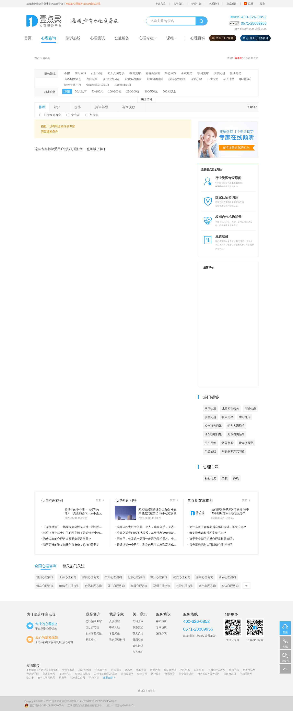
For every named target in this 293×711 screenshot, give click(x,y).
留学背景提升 (186, 674)
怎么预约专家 (94, 621)
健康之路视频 (82, 674)
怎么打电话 (92, 627)
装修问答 (94, 677)
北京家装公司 (77, 677)
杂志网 (128, 670)
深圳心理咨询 (90, 577)
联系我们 (214, 3)
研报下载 (234, 670)
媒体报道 (138, 645)
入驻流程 (114, 621)
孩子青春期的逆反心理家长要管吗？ (211, 538)
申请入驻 (114, 627)
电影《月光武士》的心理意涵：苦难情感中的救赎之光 (72, 532)
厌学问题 (219, 73)
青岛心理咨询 (45, 585)
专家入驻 (160, 3)
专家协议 (161, 627)
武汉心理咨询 (181, 577)
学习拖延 (245, 79)
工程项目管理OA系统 (105, 674)
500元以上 (169, 91)
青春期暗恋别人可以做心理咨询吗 (209, 544)
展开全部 (146, 99)
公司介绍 (138, 621)
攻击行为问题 (111, 79)
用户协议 (161, 621)
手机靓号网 (101, 670)
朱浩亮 (218, 186)
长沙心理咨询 (184, 585)
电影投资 (141, 670)
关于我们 (178, 3)
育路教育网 (230, 674)
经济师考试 (170, 670)
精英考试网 (249, 670)
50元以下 (81, 91)
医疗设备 (156, 674)
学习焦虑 (203, 73)
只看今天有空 (52, 114)
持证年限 (104, 107)
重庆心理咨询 (158, 577)
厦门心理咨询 (116, 585)
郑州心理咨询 (161, 585)
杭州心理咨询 (45, 577)
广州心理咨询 (113, 577)
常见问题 (114, 633)
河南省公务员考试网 (209, 674)
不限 (67, 73)
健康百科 (142, 674)
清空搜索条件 (49, 131)
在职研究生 (65, 674)
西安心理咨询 (227, 577)
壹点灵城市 (68, 670)
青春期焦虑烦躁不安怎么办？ (206, 532)
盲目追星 (92, 79)
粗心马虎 (210, 478)
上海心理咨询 (67, 577)
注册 (250, 3)
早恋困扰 (170, 73)
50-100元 (97, 91)
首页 (37, 58)
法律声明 (161, 633)
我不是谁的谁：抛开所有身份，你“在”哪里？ (70, 544)
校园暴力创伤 (177, 79)
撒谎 (236, 478)
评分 (60, 107)
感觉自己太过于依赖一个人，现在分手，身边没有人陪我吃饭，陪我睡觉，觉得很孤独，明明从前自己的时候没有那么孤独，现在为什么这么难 (146, 526)
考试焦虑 (186, 73)
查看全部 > (109, 677)
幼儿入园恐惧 (116, 73)
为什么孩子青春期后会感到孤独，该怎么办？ (216, 526)
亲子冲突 (228, 79)
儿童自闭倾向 (155, 79)
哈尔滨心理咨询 (69, 585)
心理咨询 (87, 701)
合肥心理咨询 (93, 585)
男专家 (94, 114)
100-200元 (114, 91)
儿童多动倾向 (133, 79)
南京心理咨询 (204, 577)
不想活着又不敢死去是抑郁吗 (42, 670)
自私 (224, 478)
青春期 (46, 58)
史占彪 (235, 183)
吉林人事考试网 (46, 677)
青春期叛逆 (153, 73)
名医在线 (116, 670)
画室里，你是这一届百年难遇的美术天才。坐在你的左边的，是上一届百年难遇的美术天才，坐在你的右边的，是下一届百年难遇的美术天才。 (146, 538)
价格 (80, 107)
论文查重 (199, 670)
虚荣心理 (196, 79)
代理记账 (185, 670)
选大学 (30, 677)
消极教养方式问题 (97, 85)
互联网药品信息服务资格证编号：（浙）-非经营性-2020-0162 (101, 705)
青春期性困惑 (72, 79)
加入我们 (138, 651)
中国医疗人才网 (216, 670)
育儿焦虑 (235, 73)
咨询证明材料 (117, 639)
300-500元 (151, 91)
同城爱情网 (246, 674)
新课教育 (170, 674)
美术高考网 (49, 674)
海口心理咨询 (230, 585)
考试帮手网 (32, 674)
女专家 (75, 114)
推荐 (42, 107)
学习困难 (80, 73)
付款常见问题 (94, 633)
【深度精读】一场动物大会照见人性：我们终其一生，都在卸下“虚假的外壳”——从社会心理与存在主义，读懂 (72, 526)
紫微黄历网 (127, 674)
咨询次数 (131, 107)
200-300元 (133, 91)
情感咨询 (155, 670)
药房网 (62, 677)
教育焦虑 (135, 73)
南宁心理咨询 (207, 585)
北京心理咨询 (136, 577)
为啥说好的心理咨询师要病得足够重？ (66, 538)
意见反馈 (231, 3)
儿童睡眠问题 (122, 85)
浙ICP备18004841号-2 (104, 701)
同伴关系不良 (72, 85)
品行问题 (97, 73)
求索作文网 (85, 670)
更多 (100, 500)
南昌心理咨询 (139, 585)
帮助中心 (196, 3)
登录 (262, 3)
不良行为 (212, 79)
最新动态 (138, 639)
